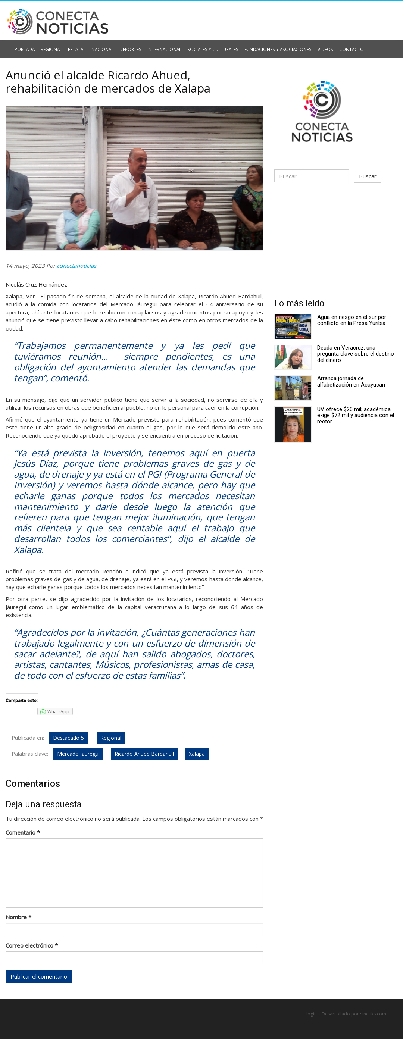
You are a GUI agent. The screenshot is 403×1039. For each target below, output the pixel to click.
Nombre (18, 916)
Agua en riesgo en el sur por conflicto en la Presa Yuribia (351, 318)
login (311, 1013)
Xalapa (196, 752)
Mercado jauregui (77, 752)
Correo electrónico (32, 944)
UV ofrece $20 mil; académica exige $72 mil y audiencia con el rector (355, 413)
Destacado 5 (67, 737)
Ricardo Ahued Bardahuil (143, 752)
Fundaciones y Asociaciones (267, 47)
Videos (311, 47)
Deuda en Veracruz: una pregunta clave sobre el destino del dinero (355, 352)
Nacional (100, 47)
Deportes (126, 47)
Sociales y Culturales (205, 47)
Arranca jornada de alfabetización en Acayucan (351, 380)
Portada (24, 47)
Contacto (336, 47)
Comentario (23, 831)
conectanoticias (76, 265)
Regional (50, 47)
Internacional (159, 47)
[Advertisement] (335, 239)
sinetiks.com (373, 1013)
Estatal (75, 47)
